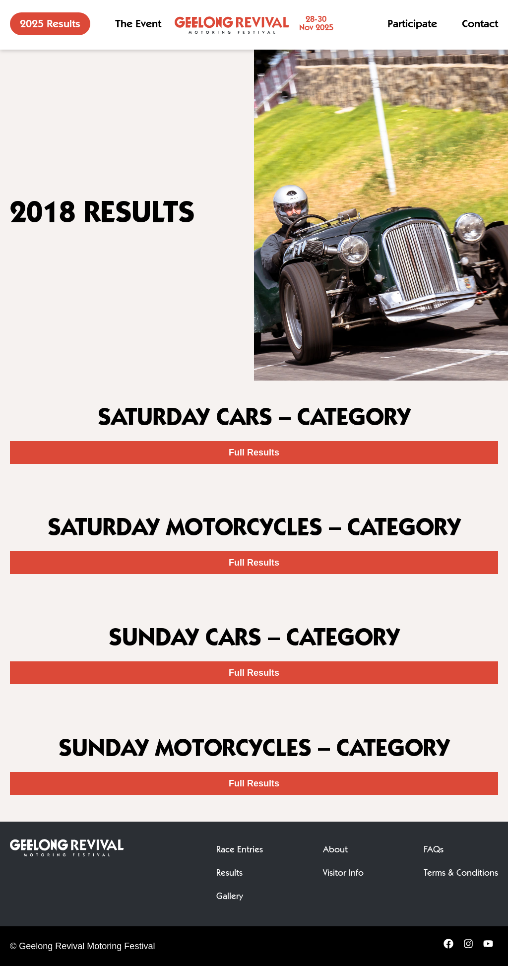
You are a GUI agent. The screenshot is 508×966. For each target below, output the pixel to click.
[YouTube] (488, 946)
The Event (138, 24)
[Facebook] (448, 946)
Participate (412, 24)
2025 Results (50, 24)
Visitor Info (343, 873)
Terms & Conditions (461, 873)
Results (229, 873)
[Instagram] (468, 946)
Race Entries (239, 850)
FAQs (434, 850)
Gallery (229, 897)
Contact (480, 24)
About (335, 850)
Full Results (254, 452)
